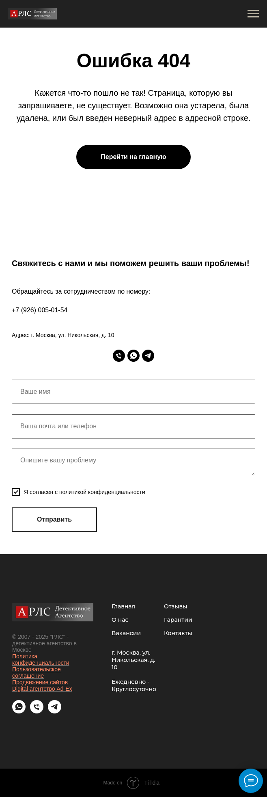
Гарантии (178, 619)
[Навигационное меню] (253, 14)
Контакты (178, 633)
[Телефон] (119, 356)
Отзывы (175, 606)
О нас (120, 619)
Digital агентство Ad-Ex (42, 688)
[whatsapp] (133, 356)
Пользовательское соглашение (36, 672)
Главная (123, 606)
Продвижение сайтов (40, 682)
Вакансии (126, 633)
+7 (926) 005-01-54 (39, 310)
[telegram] (148, 356)
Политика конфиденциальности (40, 659)
